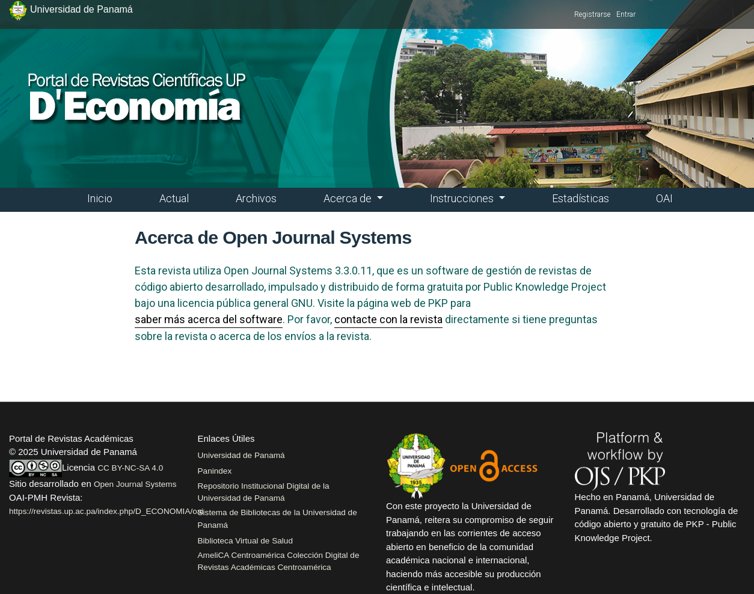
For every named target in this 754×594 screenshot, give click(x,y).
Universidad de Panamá (241, 455)
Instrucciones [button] (463, 198)
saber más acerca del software (209, 319)
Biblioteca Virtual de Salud (245, 540)
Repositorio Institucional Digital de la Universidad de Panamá (263, 492)
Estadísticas (580, 198)
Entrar (626, 14)
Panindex (215, 470)
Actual (174, 198)
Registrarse (592, 14)
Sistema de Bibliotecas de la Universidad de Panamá (277, 518)
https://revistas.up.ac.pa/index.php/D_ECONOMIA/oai (106, 511)
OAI (664, 198)
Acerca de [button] (348, 198)
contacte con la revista (388, 319)
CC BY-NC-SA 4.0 (130, 467)
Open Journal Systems (135, 484)
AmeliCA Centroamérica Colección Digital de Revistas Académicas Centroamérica (279, 561)
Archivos (256, 198)
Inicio (99, 198)
